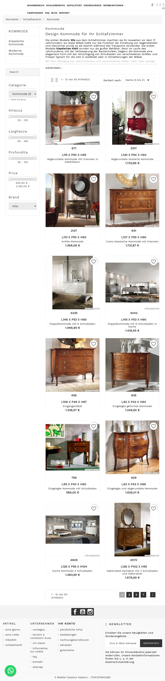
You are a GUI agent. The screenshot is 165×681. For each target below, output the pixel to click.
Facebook (75, 612)
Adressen (65, 644)
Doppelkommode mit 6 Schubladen (72, 323)
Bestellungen (68, 634)
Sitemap (37, 666)
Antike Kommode (72, 241)
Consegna (38, 629)
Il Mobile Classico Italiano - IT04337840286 (83, 677)
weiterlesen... (54, 67)
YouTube (82, 612)
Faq (47, 13)
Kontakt (37, 661)
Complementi (13, 644)
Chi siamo (38, 643)
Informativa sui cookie (38, 650)
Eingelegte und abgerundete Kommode (132, 488)
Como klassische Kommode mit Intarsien (132, 241)
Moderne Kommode (16, 52)
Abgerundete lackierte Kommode (132, 159)
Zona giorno (12, 629)
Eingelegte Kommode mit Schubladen (72, 488)
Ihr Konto (66, 623)
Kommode (18, 31)
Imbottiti (10, 639)
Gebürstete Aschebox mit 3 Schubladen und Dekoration (132, 572)
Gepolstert (74, 5)
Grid (52, 80)
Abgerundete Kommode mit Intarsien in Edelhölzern (72, 160)
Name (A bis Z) (138, 80)
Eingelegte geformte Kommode (132, 406)
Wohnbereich (35, 5)
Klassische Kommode (16, 42)
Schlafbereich (55, 5)
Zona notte (11, 634)
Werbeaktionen (113, 5)
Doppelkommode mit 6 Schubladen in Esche (132, 325)
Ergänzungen (92, 5)
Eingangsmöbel (72, 406)
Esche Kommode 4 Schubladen (72, 570)
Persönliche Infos (70, 629)
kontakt (64, 13)
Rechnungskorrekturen (74, 639)
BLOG (54, 13)
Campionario (35, 13)
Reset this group (18, 99)
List (57, 81)
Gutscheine (66, 650)
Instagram (90, 612)
